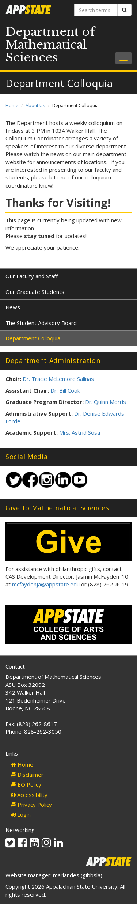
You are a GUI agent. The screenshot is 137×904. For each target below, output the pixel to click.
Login (21, 814)
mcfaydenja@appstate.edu (46, 584)
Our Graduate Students (34, 291)
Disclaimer (27, 774)
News (12, 307)
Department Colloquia (32, 338)
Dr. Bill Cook (65, 390)
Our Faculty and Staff (31, 276)
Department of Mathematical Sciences (50, 44)
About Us (35, 105)
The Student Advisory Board (41, 322)
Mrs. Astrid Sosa (79, 432)
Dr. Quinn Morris (105, 401)
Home (11, 105)
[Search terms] (96, 10)
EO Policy (26, 784)
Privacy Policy (31, 804)
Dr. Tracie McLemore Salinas (58, 378)
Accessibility (29, 794)
